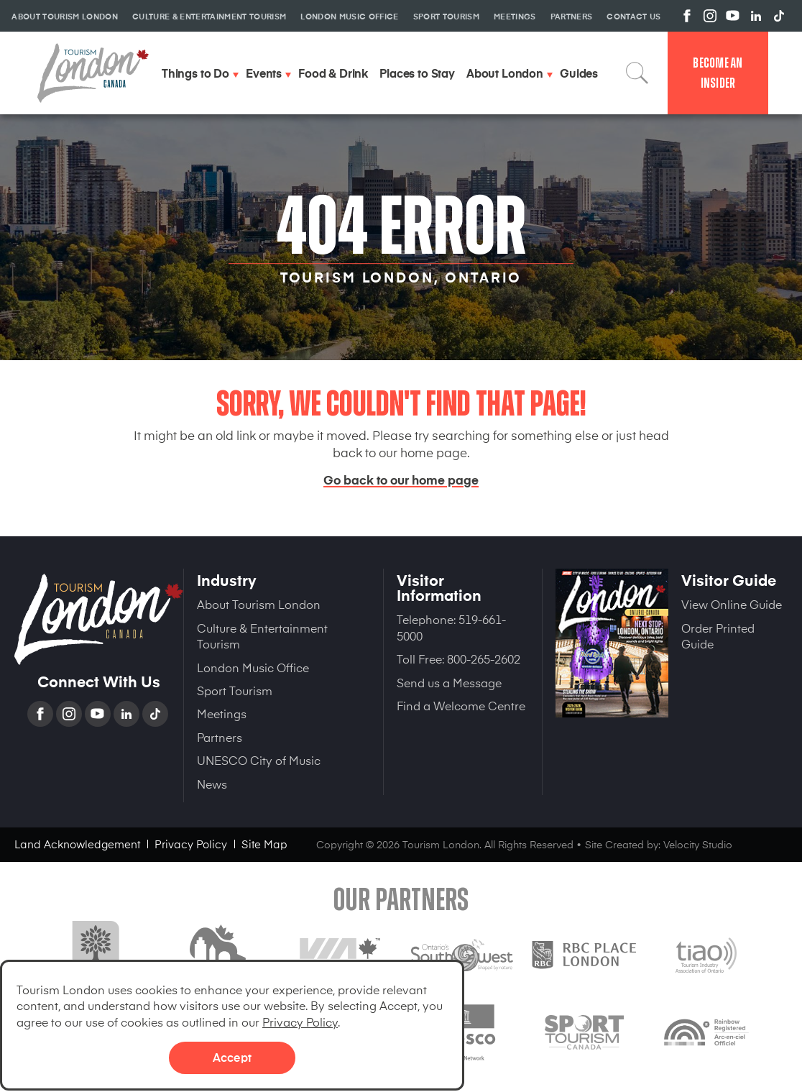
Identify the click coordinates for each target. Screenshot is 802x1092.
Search (637, 73)
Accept (232, 1057)
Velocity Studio (697, 844)
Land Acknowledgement (77, 843)
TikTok (156, 713)
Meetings (221, 713)
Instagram (70, 713)
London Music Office (253, 667)
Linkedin (128, 713)
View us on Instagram (710, 15)
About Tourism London (259, 604)
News (212, 784)
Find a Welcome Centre (461, 705)
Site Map (264, 843)
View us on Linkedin (756, 15)
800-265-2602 (483, 658)
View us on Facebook (687, 15)
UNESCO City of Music (259, 760)
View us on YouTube (733, 15)
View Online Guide (731, 604)
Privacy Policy (300, 1021)
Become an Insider (717, 73)
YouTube (99, 713)
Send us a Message (449, 682)
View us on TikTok (779, 15)
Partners (219, 737)
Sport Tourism (234, 690)
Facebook (41, 713)
